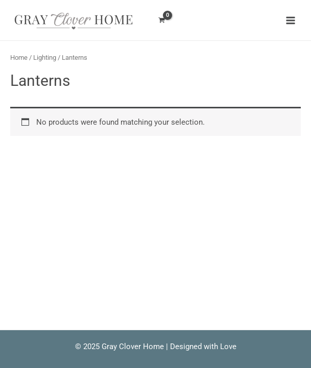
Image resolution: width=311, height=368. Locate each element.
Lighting (44, 57)
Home (19, 57)
